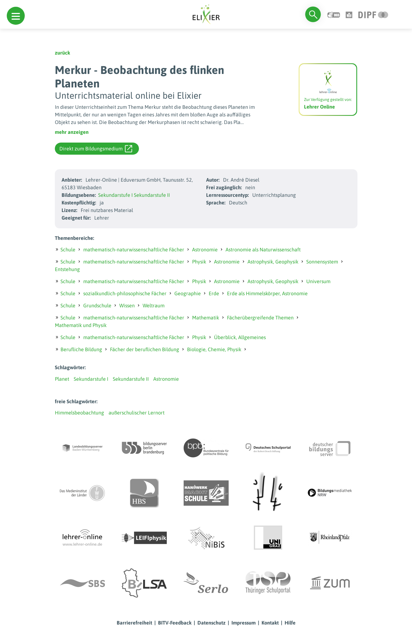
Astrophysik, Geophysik (272, 262)
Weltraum (154, 305)
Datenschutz (211, 623)
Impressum (243, 623)
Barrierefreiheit (134, 623)
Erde (214, 293)
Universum (318, 281)
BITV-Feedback (175, 623)
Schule (67, 250)
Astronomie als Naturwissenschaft (263, 250)
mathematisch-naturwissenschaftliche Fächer (133, 250)
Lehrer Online (319, 107)
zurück (62, 53)
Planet (62, 379)
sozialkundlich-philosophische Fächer (124, 293)
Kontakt (270, 623)
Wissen (127, 305)
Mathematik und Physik (81, 325)
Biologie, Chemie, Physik (214, 349)
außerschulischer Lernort (137, 413)
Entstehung (67, 269)
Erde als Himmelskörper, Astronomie (267, 293)
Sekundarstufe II (152, 195)
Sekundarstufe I (115, 195)
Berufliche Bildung (81, 349)
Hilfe (290, 623)
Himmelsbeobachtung (79, 413)
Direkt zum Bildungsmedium (95, 148)
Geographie (187, 293)
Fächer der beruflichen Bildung (144, 349)
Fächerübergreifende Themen (260, 318)
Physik (199, 262)
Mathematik (205, 318)
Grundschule (97, 305)
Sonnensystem (322, 262)
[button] (16, 16)
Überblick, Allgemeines (240, 337)
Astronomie (205, 250)
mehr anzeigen (72, 132)
